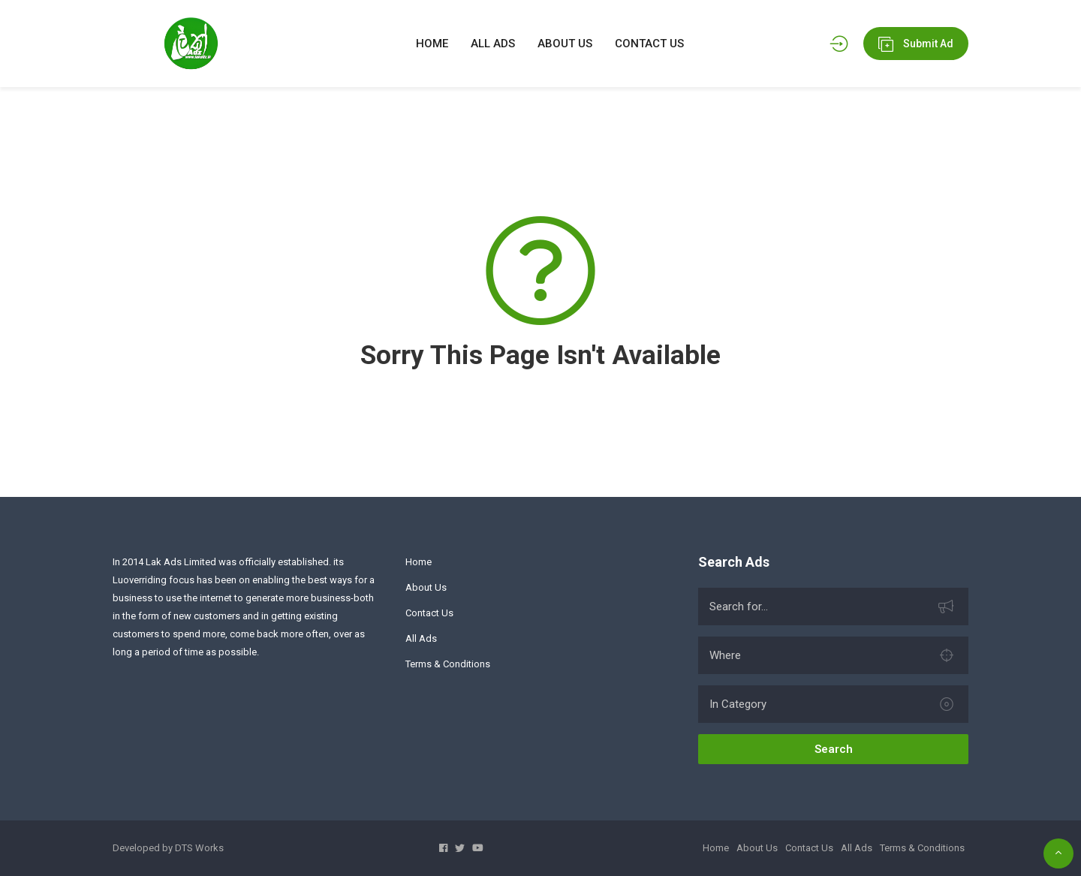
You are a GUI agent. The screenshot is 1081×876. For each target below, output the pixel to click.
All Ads (421, 638)
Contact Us (429, 613)
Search (834, 749)
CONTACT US (649, 43)
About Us (426, 587)
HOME (432, 43)
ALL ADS (493, 43)
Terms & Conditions (447, 664)
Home (418, 561)
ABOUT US (564, 43)
